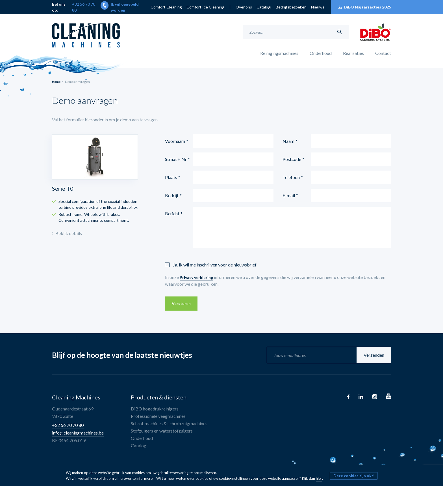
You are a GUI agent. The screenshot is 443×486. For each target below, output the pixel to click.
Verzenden (374, 355)
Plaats (171, 177)
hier (319, 478)
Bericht (172, 213)
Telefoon (291, 177)
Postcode (292, 159)
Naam (288, 141)
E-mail (289, 195)
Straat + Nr (176, 159)
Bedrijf (172, 195)
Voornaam (175, 141)
